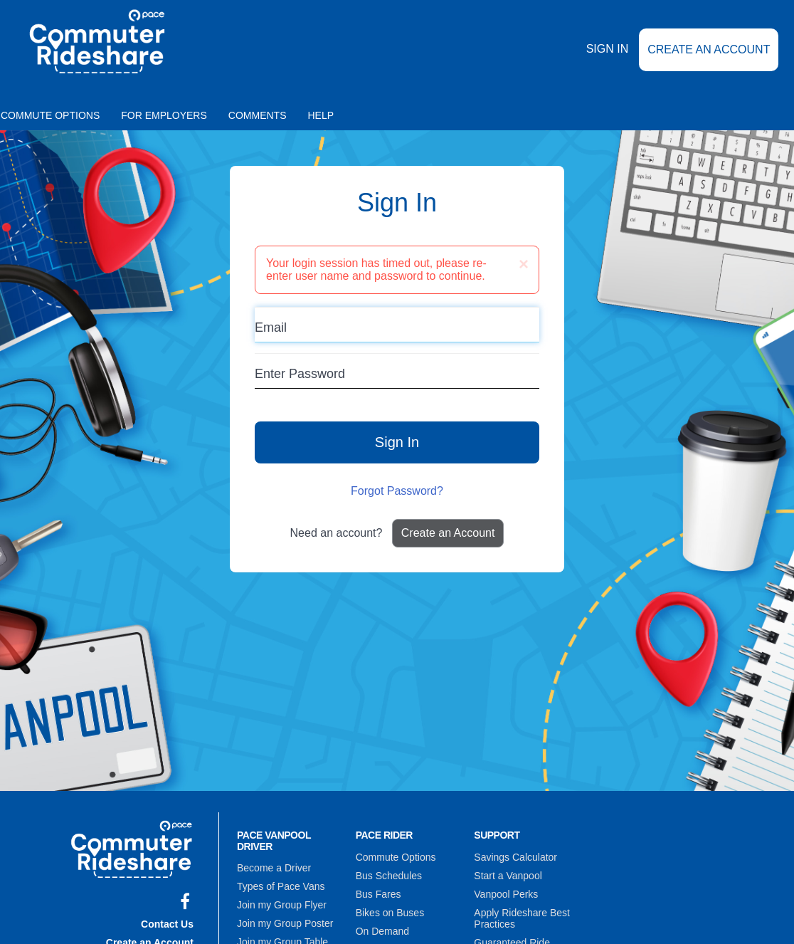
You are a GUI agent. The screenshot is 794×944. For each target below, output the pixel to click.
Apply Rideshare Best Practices (522, 918)
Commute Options (396, 857)
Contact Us (167, 924)
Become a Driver (274, 868)
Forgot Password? (397, 491)
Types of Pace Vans (280, 886)
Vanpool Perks (506, 894)
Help (321, 115)
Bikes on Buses (390, 912)
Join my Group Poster (285, 923)
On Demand (382, 931)
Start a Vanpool (507, 875)
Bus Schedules (389, 875)
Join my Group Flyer (282, 905)
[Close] (524, 264)
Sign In (607, 49)
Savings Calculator (515, 857)
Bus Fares (378, 894)
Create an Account (708, 49)
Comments (257, 115)
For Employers (164, 115)
